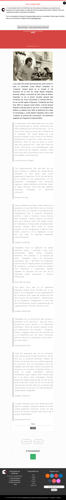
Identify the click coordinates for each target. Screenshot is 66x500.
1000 (33, 428)
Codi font (58, 497)
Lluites (33, 483)
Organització (33, 485)
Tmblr (49, 481)
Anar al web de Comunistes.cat (38, 24)
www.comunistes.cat (15, 478)
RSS (47, 475)
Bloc (33, 475)
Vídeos (33, 479)
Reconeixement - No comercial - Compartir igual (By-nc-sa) (35, 497)
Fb (60, 475)
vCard (15, 484)
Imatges (33, 477)
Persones (33, 481)
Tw (52, 475)
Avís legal (52, 497)
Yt (54, 481)
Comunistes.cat (36, 16)
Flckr (58, 481)
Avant (33, 32)
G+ (56, 475)
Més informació (22, 24)
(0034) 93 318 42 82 (15, 482)
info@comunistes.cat (15, 480)
